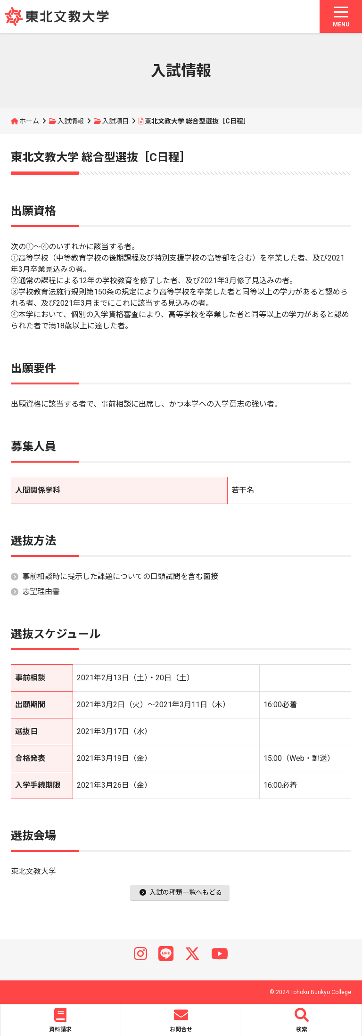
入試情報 (71, 121)
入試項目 (115, 121)
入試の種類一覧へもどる (181, 892)
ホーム (29, 121)
